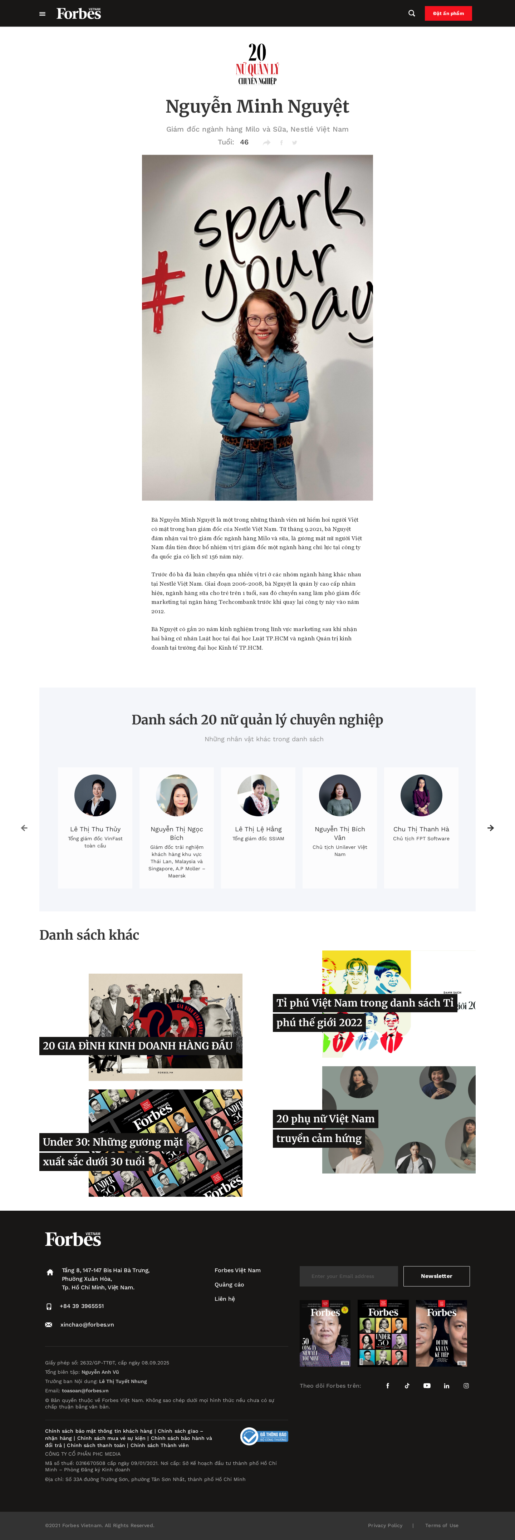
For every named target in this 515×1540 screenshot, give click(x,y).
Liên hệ (225, 1298)
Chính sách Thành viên (160, 1445)
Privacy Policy (385, 1525)
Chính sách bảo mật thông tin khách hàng (98, 1431)
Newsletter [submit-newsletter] (436, 1276)
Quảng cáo (229, 1284)
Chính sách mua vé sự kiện (112, 1438)
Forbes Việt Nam (238, 1270)
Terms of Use (441, 1525)
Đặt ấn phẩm (451, 13)
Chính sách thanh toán (96, 1445)
